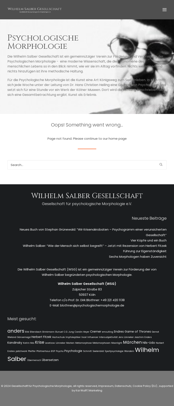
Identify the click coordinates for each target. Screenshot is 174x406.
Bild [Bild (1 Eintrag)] (27, 331)
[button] (164, 9)
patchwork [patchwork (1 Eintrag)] (21, 351)
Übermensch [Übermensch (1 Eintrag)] (34, 360)
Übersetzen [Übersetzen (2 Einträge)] (50, 360)
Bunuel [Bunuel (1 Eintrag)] (59, 331)
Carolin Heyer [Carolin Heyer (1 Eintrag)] (82, 331)
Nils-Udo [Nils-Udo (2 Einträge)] (149, 343)
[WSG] (34, 10)
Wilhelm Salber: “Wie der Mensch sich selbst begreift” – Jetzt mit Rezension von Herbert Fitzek (95, 246)
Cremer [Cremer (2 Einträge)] (95, 331)
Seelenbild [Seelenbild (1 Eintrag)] (98, 351)
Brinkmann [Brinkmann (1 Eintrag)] (48, 331)
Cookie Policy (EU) (145, 386)
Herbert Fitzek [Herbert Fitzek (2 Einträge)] (41, 337)
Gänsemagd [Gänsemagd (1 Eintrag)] (24, 337)
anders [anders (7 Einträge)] (15, 331)
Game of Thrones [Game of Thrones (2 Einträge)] (138, 331)
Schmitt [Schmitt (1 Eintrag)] (87, 351)
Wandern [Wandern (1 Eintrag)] (129, 351)
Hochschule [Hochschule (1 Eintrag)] (58, 337)
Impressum (106, 386)
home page (118, 138)
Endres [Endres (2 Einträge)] (119, 331)
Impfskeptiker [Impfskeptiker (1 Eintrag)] (73, 337)
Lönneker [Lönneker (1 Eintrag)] (60, 343)
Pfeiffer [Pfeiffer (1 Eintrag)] (32, 351)
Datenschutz (123, 386)
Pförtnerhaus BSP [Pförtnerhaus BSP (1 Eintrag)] (45, 351)
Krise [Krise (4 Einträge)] (39, 342)
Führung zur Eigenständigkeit (145, 251)
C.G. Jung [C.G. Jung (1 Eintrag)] (69, 331)
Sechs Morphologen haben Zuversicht (138, 256)
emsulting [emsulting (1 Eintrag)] (107, 331)
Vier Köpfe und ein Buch (149, 240)
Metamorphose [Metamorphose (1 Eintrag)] (83, 343)
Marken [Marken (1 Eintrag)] (70, 343)
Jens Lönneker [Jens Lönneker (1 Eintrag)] (126, 337)
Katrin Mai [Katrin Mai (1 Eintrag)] (28, 343)
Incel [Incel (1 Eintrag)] (84, 337)
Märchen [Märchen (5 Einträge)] (132, 342)
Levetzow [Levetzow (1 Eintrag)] (50, 343)
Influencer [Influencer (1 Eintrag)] (92, 337)
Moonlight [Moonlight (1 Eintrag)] (116, 343)
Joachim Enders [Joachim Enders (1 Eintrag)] (143, 337)
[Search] (87, 164)
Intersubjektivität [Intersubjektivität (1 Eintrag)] (108, 337)
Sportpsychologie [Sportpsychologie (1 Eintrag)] (114, 351)
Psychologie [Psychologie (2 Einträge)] (73, 351)
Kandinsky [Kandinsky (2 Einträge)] (14, 343)
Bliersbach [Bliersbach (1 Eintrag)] (36, 331)
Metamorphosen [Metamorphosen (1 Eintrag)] (101, 343)
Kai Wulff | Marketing (89, 390)
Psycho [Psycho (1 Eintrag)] (60, 351)
